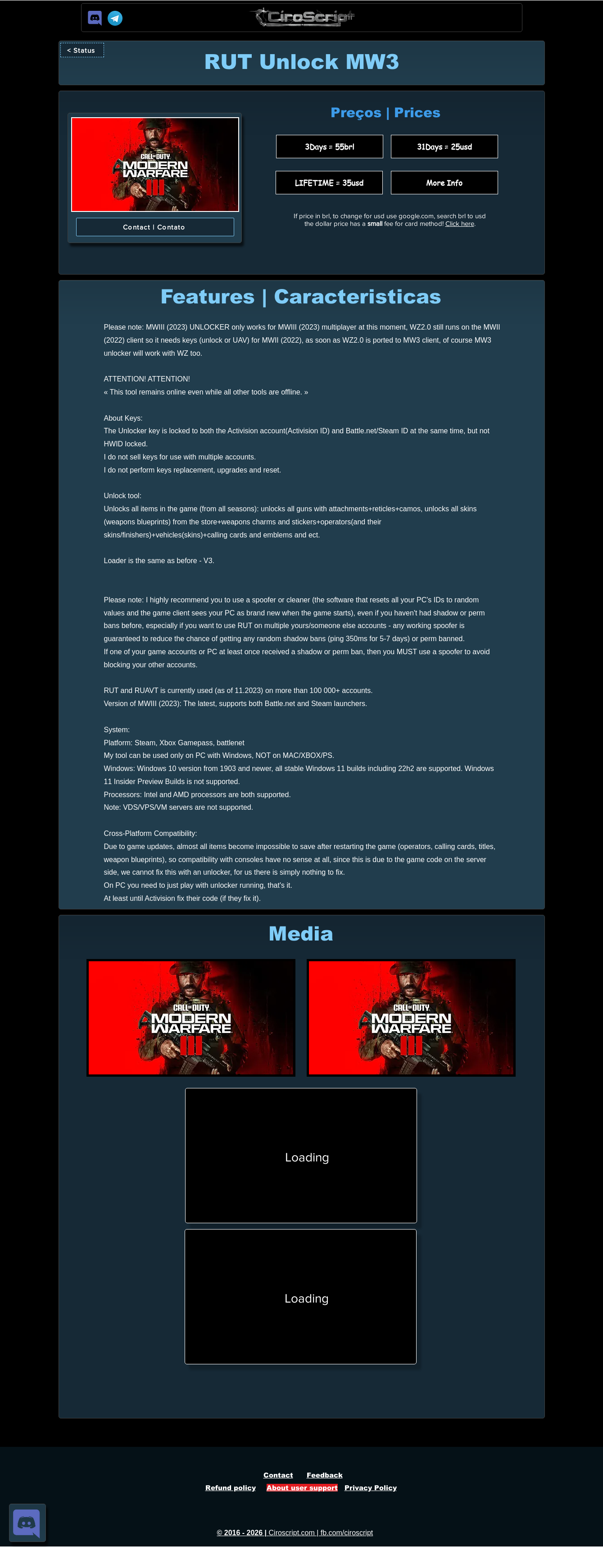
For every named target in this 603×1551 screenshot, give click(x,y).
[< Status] (82, 50)
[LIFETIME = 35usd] (329, 182)
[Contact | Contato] (155, 227)
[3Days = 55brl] (329, 146)
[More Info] (444, 182)
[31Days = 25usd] (444, 146)
